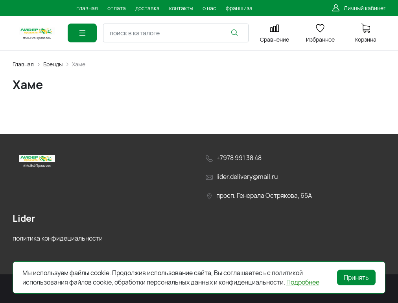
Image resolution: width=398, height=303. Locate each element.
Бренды (53, 64)
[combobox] (176, 33)
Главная (23, 64)
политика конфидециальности (58, 238)
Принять (356, 277)
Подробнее (302, 282)
